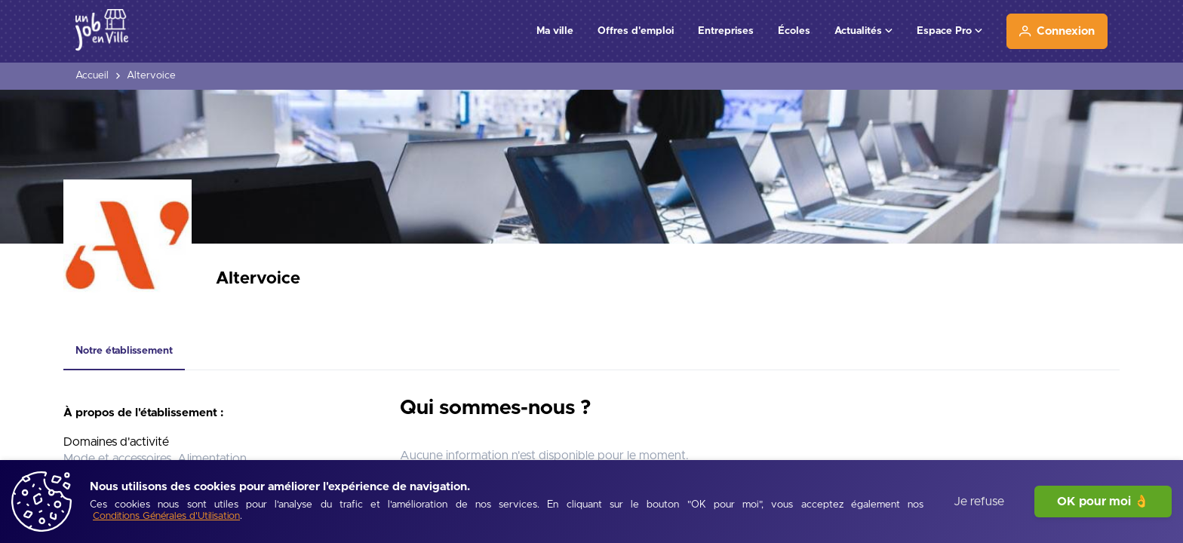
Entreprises (726, 31)
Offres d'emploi (636, 31)
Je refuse (979, 501)
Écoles (794, 31)
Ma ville (554, 31)
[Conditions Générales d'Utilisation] (166, 517)
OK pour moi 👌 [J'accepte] (1103, 501)
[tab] (124, 351)
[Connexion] (1057, 31)
